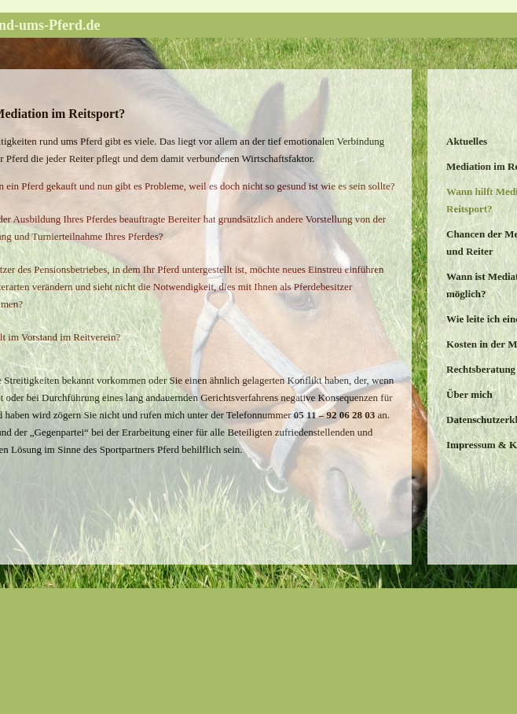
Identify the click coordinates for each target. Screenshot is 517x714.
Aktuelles (466, 141)
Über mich (469, 394)
